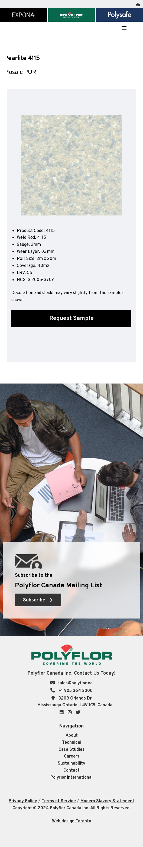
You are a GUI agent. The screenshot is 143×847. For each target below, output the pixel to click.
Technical (71, 742)
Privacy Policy (23, 801)
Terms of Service (59, 801)
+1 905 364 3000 (75, 691)
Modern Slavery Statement (107, 801)
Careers (71, 756)
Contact (71, 770)
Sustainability (71, 763)
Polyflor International (71, 777)
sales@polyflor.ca (75, 683)
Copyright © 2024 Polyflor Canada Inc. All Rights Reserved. (71, 808)
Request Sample (71, 318)
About (72, 735)
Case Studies (71, 749)
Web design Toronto (71, 821)
